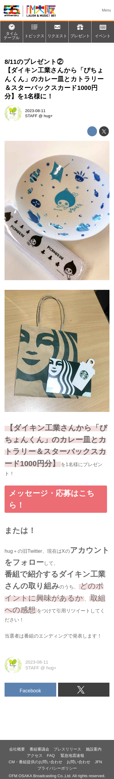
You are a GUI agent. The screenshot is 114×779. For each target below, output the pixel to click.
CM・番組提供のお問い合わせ (35, 762)
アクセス (35, 755)
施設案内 (94, 749)
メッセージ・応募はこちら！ (52, 499)
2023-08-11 (35, 110)
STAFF (31, 116)
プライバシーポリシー (57, 768)
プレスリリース (67, 749)
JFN (98, 762)
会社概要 (17, 749)
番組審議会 (39, 749)
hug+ (48, 116)
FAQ (51, 755)
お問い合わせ (78, 762)
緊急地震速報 (72, 755)
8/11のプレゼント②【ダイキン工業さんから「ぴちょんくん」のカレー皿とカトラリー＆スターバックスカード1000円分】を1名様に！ (54, 79)
